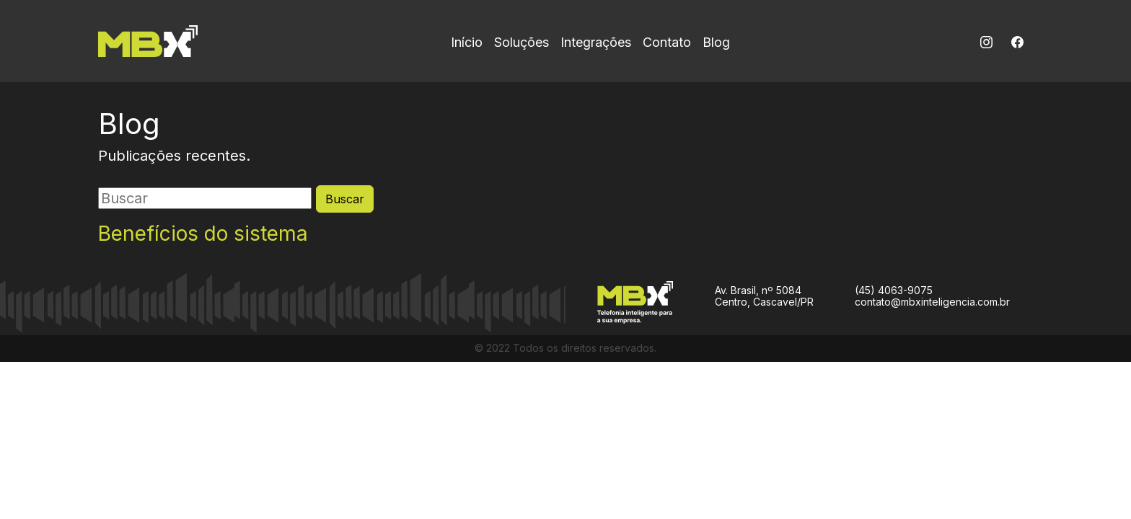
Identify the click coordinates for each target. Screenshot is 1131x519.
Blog (716, 42)
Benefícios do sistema (203, 234)
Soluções (521, 42)
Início (467, 42)
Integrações (595, 42)
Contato (667, 42)
